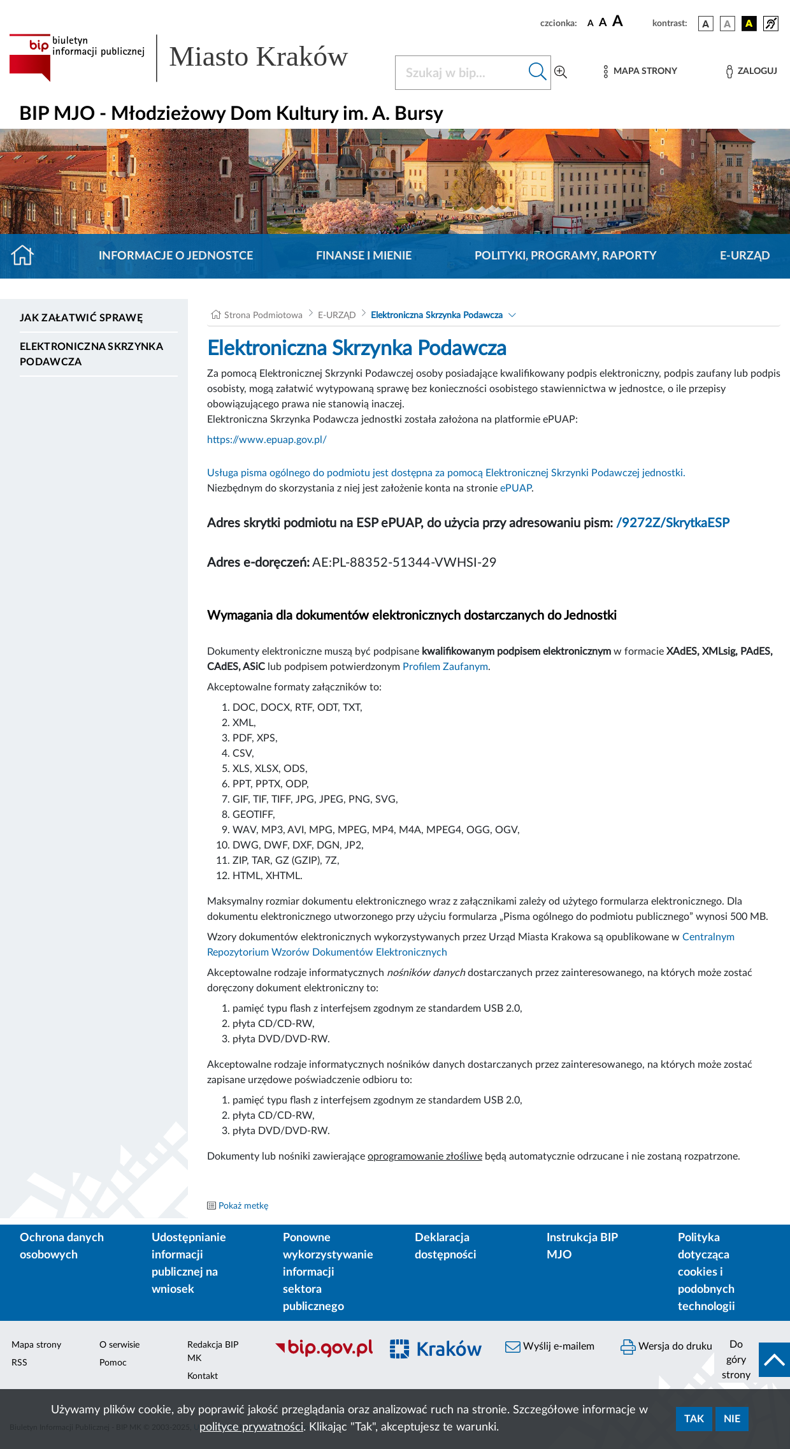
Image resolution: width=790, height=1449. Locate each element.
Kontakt (202, 1376)
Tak (694, 1419)
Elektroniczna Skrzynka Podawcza (91, 354)
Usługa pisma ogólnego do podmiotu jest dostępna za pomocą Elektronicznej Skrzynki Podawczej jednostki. (446, 473)
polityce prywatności (251, 1427)
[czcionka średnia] (603, 23)
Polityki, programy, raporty (566, 256)
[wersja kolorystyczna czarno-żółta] (749, 23)
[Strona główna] (28, 256)
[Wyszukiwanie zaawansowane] (560, 72)
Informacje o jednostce (176, 256)
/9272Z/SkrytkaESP (672, 523)
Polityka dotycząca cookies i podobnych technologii (706, 1272)
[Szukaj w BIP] (460, 72)
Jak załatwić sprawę (81, 318)
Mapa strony (36, 1345)
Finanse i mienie (364, 256)
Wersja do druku (666, 1347)
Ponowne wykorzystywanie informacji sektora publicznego (328, 1272)
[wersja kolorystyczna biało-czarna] (727, 23)
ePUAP (515, 488)
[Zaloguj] (751, 71)
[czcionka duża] (630, 21)
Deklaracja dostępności (446, 1246)
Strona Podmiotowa (263, 315)
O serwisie (119, 1345)
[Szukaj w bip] (538, 72)
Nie (732, 1419)
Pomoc (113, 1362)
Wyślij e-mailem (549, 1347)
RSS (19, 1362)
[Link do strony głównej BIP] (194, 58)
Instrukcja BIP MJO (582, 1246)
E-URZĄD (745, 256)
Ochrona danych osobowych (62, 1246)
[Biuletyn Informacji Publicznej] (321, 1356)
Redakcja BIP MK (212, 1352)
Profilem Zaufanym (445, 667)
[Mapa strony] (640, 71)
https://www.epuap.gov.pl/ (267, 440)
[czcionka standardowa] (590, 23)
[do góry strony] (752, 1360)
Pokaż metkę (243, 1206)
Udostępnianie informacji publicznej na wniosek (189, 1263)
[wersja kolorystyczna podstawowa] (705, 23)
